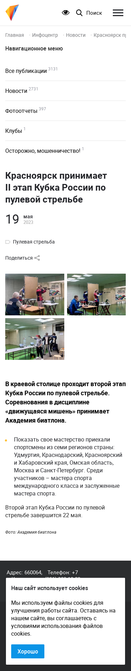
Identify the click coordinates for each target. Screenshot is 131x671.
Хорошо (27, 651)
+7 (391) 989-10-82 (62, 575)
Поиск (94, 12)
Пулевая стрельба (34, 242)
